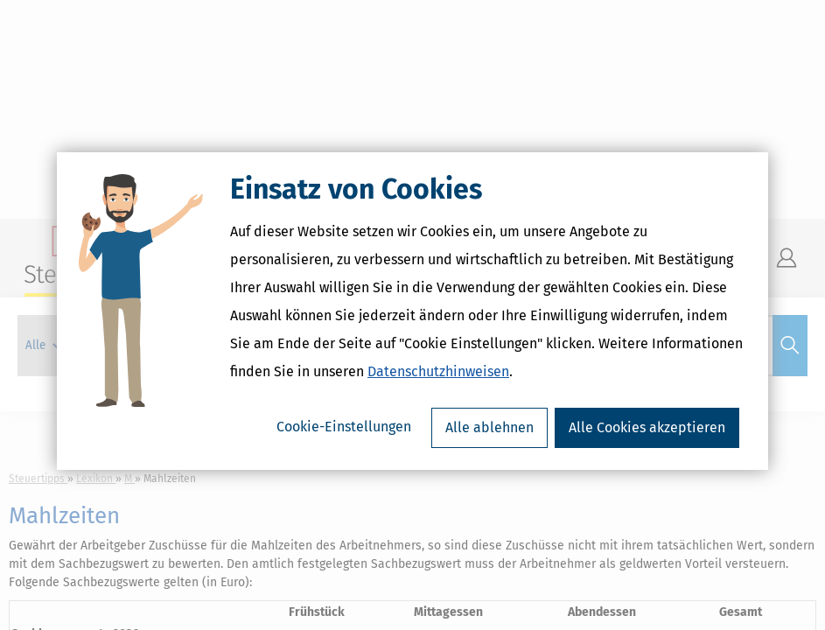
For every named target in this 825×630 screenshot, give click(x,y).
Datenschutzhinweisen (438, 376)
